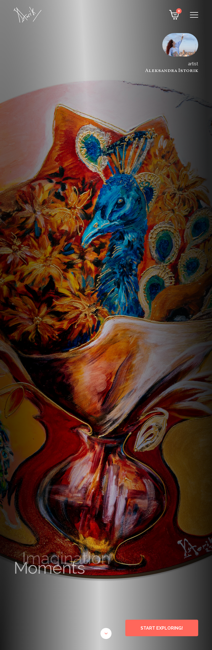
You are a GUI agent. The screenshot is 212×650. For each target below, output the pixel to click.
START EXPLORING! (162, 628)
